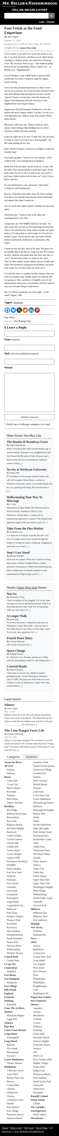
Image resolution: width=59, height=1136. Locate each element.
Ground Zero (39, 773)
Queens (35, 1004)
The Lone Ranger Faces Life (24, 730)
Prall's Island (39, 1114)
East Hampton (11, 978)
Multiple (35, 923)
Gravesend (12, 890)
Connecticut (10, 967)
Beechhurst (38, 1015)
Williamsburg (13, 949)
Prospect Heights (15, 916)
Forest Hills (39, 1034)
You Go (12, 593)
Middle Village (40, 1063)
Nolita (36, 821)
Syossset (11, 1056)
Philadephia (39, 982)
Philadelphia (39, 978)
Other (34, 942)
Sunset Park (12, 942)
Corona (36, 1022)
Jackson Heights (41, 1041)
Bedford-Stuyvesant (16, 813)
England (8, 993)
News (33, 938)
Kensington (12, 898)
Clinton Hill (13, 843)
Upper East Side (41, 879)
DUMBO (11, 865)
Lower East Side (41, 795)
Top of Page (41, 1128)
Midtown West (40, 916)
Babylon (11, 1045)
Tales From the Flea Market (25, 528)
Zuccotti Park (40, 905)
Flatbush (11, 876)
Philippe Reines (16, 654)
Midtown (37, 806)
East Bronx (10, 975)
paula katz (14, 619)
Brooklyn (9, 806)
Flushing (8, 1000)
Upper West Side (28, 47)
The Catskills (38, 1107)
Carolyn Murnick (17, 641)
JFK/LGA (38, 1056)
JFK (35, 1052)
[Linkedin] (31, 310)
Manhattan (10, 1067)
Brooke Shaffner (17, 556)
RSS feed (29, 1128)
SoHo (36, 843)
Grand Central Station (44, 766)
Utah (35, 989)
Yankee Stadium (15, 802)
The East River (14, 945)
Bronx (7, 777)
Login (41, 22)
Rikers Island (13, 788)
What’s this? (16, 1128)
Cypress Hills (13, 857)
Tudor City (38, 868)
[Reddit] (25, 310)
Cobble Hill (12, 846)
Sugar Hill (12, 1019)
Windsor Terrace (15, 953)
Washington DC (41, 993)
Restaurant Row (41, 835)
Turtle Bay (38, 872)
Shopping (18, 302)
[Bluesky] (13, 310)
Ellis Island (10, 989)
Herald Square (40, 784)
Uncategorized (38, 1111)
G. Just (13, 504)
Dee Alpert (13, 36)
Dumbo (10, 1103)
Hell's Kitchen (40, 780)
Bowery (11, 1081)
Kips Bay (9, 1026)
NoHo (36, 817)
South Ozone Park (42, 1081)
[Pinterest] (37, 310)
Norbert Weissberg (15, 734)
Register (51, 22)
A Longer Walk (17, 616)
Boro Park (12, 821)
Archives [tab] (31, 756)
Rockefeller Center (42, 839)
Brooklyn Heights (15, 828)
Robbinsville (39, 934)
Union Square (40, 876)
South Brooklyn (14, 938)
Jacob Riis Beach (41, 1045)
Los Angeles (39, 964)
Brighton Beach (14, 824)
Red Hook (12, 923)
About (5, 1128)
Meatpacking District (43, 802)
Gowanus (11, 887)
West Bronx (12, 799)
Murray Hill (39, 813)
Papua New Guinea (41, 997)
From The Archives (14, 1008)
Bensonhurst (13, 817)
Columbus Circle (15, 1100)
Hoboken (37, 931)
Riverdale (11, 791)
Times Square (40, 861)
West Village (39, 890)
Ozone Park (39, 1067)
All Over (8, 766)
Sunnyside (38, 1085)
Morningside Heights (43, 810)
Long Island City (15, 905)
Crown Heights (14, 854)
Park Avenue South (42, 832)
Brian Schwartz (16, 670)
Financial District (15, 1114)
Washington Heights (43, 887)
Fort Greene (13, 883)
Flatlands (11, 879)
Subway (11, 773)
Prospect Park (13, 920)
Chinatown (12, 1092)
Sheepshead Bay (15, 934)
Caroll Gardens (14, 835)
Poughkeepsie (40, 986)
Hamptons (12, 982)
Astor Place (12, 1074)
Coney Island (13, 850)
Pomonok (11, 1004)
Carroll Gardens (15, 839)
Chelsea (11, 1089)
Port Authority (40, 920)
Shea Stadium (13, 931)
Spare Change (16, 650)
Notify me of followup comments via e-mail (28, 424)
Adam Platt (14, 473)
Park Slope (12, 912)
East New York (14, 872)
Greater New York (42, 956)
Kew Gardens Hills (42, 1059)
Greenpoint (12, 894)
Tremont (11, 795)
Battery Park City (15, 1078)
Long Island (13, 901)
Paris (35, 975)
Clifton (36, 1103)
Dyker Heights (14, 868)
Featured (9, 997)
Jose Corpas (12, 708)
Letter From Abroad (15, 1030)
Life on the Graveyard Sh (18, 645)
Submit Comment (29, 417)
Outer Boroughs (41, 828)
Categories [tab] (13, 756)
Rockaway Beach (41, 1074)
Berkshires (38, 949)
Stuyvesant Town (41, 850)
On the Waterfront (42, 824)
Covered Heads (17, 666)
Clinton (10, 1096)
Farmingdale (13, 1037)
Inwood (37, 788)
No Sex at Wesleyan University (27, 469)
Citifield (37, 1019)
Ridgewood (39, 1070)
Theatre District (14, 1063)
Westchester (37, 1118)
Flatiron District (15, 1118)
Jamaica (8, 1022)
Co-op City (12, 784)
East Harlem (13, 1107)
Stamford (11, 971)
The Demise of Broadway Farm (27, 441)
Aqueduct (38, 1008)
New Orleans (39, 971)
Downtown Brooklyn (17, 861)
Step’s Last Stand (18, 552)
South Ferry (39, 846)
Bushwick (12, 832)
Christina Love (16, 532)
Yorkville (37, 901)
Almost (9, 705)
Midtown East (40, 912)
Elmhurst (37, 1026)
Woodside (38, 1092)
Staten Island (38, 1100)
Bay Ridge (12, 810)
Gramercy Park (40, 762)
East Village (10, 986)
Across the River (13, 762)
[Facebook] (7, 310)
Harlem (8, 1011)
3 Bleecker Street (15, 1070)
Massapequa (13, 1052)
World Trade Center (43, 898)
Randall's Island (39, 1096)
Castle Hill (12, 780)
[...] (28, 610)
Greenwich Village (42, 769)
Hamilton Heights (15, 1015)
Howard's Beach (41, 1037)
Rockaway (12, 927)
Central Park (11, 956)
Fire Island (12, 1048)
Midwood (11, 909)
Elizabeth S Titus (17, 597)
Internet (10, 769)
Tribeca (37, 865)
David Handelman (17, 445)
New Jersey (37, 927)
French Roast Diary (20, 638)
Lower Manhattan (13, 1059)
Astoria (36, 945)
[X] (19, 310)
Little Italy (38, 791)
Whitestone (38, 1089)
